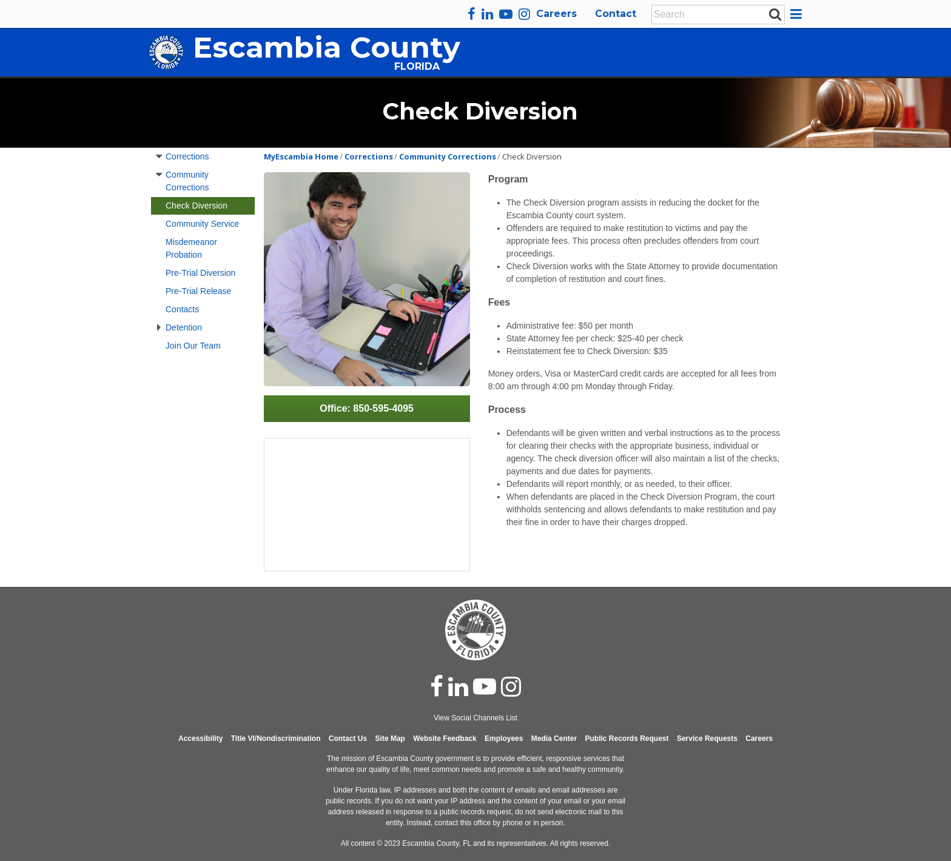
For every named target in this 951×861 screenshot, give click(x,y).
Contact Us (348, 738)
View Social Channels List (475, 718)
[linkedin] (487, 14)
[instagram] (524, 14)
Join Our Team (193, 345)
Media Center (554, 738)
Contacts (182, 309)
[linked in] (458, 686)
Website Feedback (444, 738)
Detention (184, 327)
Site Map (390, 738)
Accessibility (200, 738)
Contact (615, 13)
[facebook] (472, 14)
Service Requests (707, 738)
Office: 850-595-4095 (367, 408)
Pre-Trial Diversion (200, 273)
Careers (556, 13)
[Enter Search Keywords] (714, 14)
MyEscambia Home (301, 156)
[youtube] (505, 14)
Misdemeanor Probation (191, 248)
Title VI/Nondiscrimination (276, 738)
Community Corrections (187, 181)
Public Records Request (626, 738)
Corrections (187, 156)
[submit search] (775, 14)
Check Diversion (196, 205)
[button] (798, 14)
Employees (504, 738)
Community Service (202, 224)
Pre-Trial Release (198, 291)
